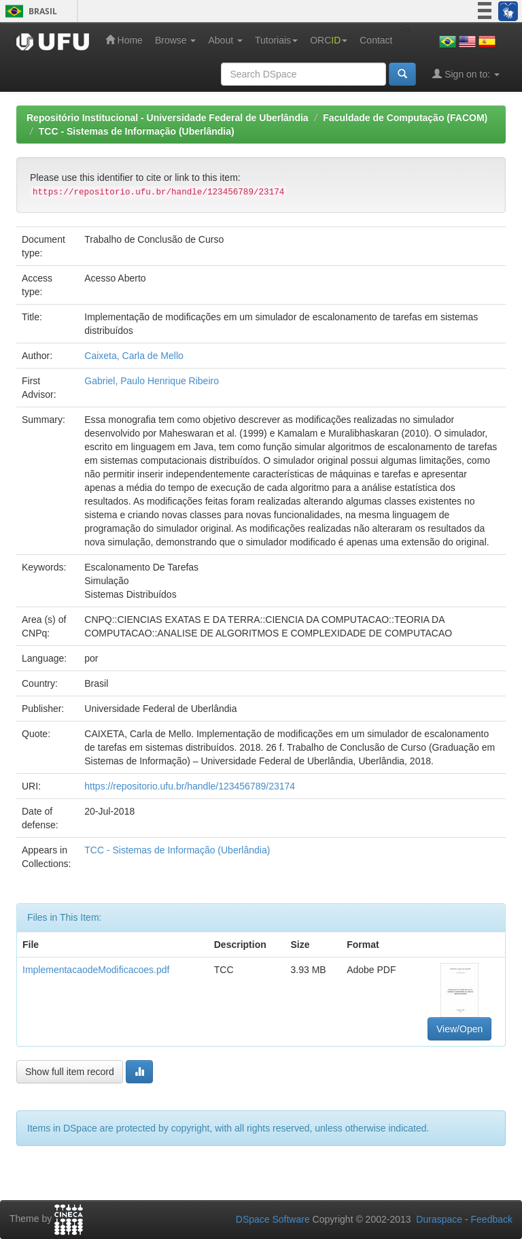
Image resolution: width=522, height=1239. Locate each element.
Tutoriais (276, 40)
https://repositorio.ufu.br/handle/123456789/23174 (189, 786)
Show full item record (69, 1071)
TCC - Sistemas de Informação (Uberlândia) (136, 131)
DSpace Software (273, 1219)
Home (124, 40)
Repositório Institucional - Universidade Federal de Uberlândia (168, 117)
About (225, 40)
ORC (328, 40)
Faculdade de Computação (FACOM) (405, 117)
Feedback (491, 1219)
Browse (175, 40)
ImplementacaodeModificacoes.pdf (95, 969)
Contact (376, 40)
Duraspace (439, 1219)
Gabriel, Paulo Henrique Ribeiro (151, 380)
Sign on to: (466, 74)
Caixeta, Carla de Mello (134, 355)
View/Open (459, 1028)
